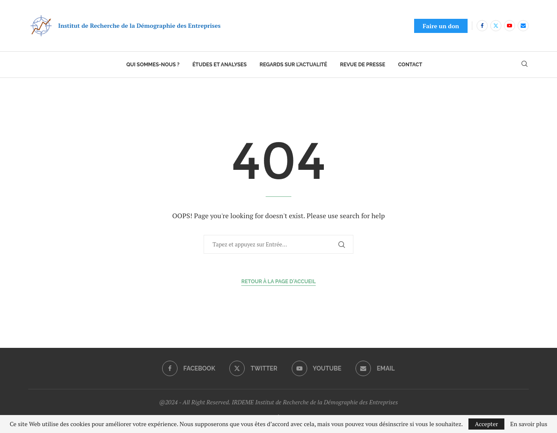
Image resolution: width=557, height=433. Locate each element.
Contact (410, 65)
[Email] (523, 25)
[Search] (524, 65)
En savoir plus (529, 424)
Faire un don (441, 26)
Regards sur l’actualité (293, 65)
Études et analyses (220, 65)
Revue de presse (362, 65)
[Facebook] (482, 25)
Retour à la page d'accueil (278, 282)
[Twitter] (495, 25)
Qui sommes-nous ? (152, 65)
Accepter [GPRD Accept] (486, 424)
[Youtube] (509, 25)
